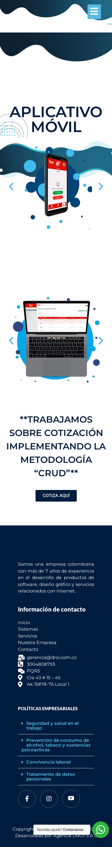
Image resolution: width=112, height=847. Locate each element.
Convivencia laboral (48, 762)
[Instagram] (49, 799)
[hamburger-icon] (94, 11)
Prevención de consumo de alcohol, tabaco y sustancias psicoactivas (56, 745)
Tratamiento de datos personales (50, 776)
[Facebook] (27, 799)
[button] (11, 186)
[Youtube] (71, 799)
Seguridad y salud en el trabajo (52, 725)
